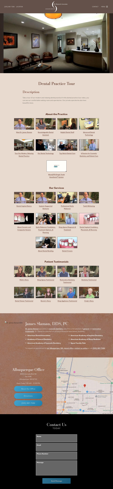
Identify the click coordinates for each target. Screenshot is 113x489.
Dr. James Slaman (32, 329)
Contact (95, 6)
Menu (105, 6)
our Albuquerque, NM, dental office (60, 348)
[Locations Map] (84, 360)
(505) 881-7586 (99, 348)
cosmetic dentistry (56, 329)
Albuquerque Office (28, 361)
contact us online (80, 348)
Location (19, 6)
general (86, 329)
